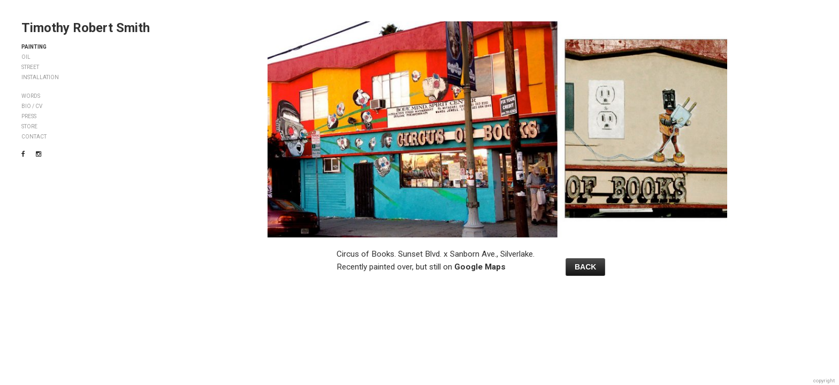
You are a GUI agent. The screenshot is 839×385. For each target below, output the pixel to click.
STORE (29, 126)
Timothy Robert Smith (85, 27)
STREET (30, 67)
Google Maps (480, 267)
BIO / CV (31, 106)
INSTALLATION (40, 77)
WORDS (30, 96)
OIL (25, 57)
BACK (585, 267)
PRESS (28, 116)
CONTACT (34, 137)
